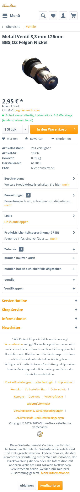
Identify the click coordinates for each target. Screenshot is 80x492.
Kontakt (16, 389)
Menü (11, 15)
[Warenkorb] (73, 15)
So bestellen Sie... (35, 389)
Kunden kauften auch (19, 258)
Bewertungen (13, 195)
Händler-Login (44, 382)
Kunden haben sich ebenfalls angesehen (33, 269)
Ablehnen (27, 485)
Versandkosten (14, 344)
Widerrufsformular (38, 403)
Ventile (9, 280)
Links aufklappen (16, 222)
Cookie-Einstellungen (18, 382)
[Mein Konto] (63, 15)
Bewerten (34, 139)
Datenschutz (58, 389)
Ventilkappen (13, 288)
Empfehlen (61, 139)
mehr (66, 184)
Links (8, 216)
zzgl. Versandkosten (28, 110)
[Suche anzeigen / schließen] (43, 15)
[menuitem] (11, 15)
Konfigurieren (50, 485)
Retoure (19, 396)
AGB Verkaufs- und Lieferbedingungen (40, 418)
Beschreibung (14, 178)
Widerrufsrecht (53, 396)
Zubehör (13, 249)
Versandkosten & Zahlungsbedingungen (38, 411)
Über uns (34, 396)
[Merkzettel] (53, 15)
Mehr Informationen (55, 473)
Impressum (65, 382)
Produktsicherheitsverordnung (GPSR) (31, 232)
